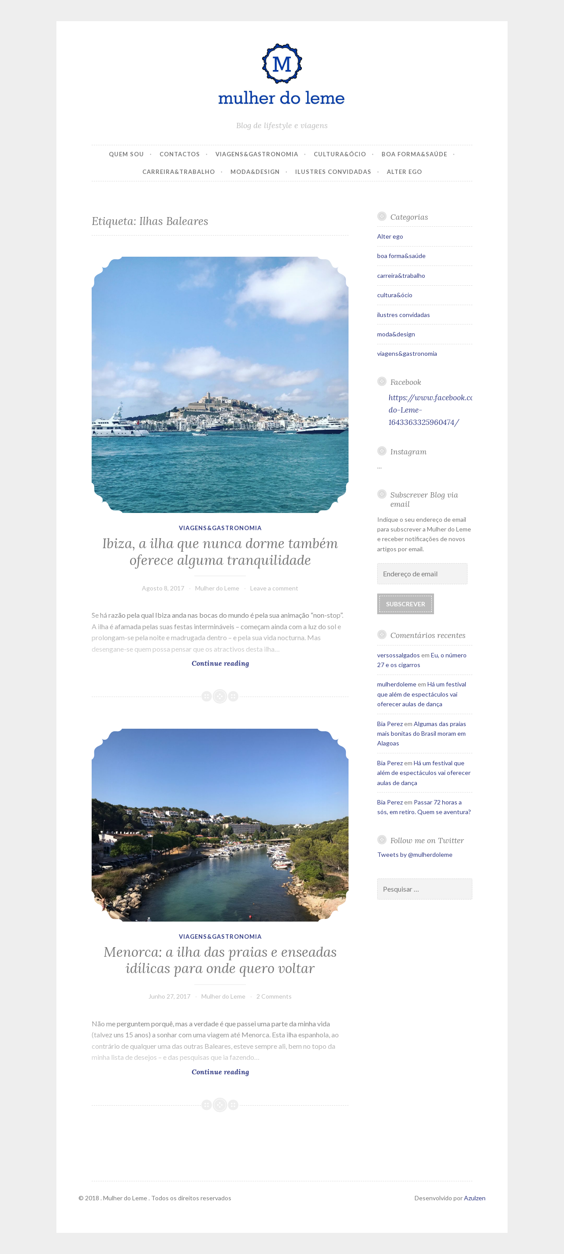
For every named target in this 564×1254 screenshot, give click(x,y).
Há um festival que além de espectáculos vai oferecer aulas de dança (421, 694)
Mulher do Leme (217, 588)
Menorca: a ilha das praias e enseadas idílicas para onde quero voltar (220, 960)
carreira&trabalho (178, 171)
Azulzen (475, 1198)
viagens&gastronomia (256, 154)
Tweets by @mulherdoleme (415, 854)
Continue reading (223, 663)
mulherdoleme (396, 684)
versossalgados (398, 655)
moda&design (255, 171)
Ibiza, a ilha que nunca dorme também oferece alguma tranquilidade (220, 552)
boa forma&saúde (414, 154)
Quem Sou (126, 154)
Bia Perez (390, 723)
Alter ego (404, 171)
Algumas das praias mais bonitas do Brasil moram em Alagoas (421, 733)
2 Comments (274, 996)
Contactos (180, 154)
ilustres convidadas (333, 171)
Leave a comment (274, 588)
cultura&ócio (340, 154)
